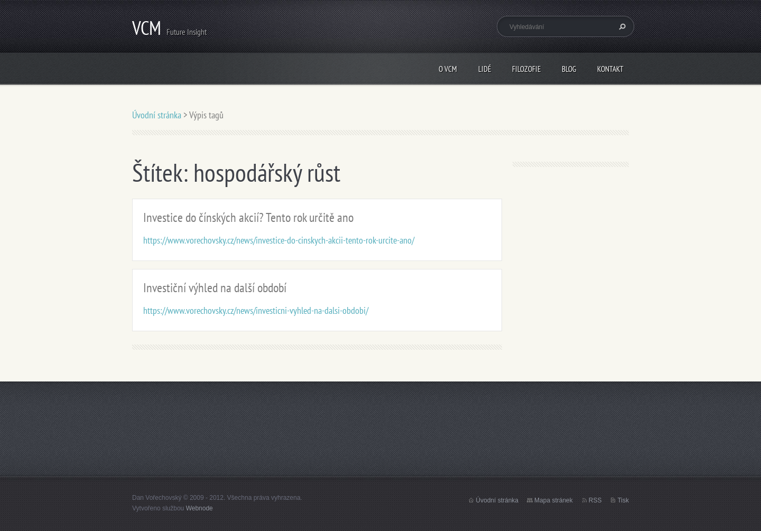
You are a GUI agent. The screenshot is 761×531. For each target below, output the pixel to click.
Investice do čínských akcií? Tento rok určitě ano (248, 217)
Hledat (621, 26)
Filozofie (526, 69)
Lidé (484, 69)
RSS (595, 500)
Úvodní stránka (156, 115)
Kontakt (610, 69)
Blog (569, 69)
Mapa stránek (553, 500)
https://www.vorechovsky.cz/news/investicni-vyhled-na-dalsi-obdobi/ (255, 310)
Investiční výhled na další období (214, 288)
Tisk (623, 500)
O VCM (448, 69)
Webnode (199, 508)
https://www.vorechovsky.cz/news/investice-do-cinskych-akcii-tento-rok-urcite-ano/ (278, 240)
